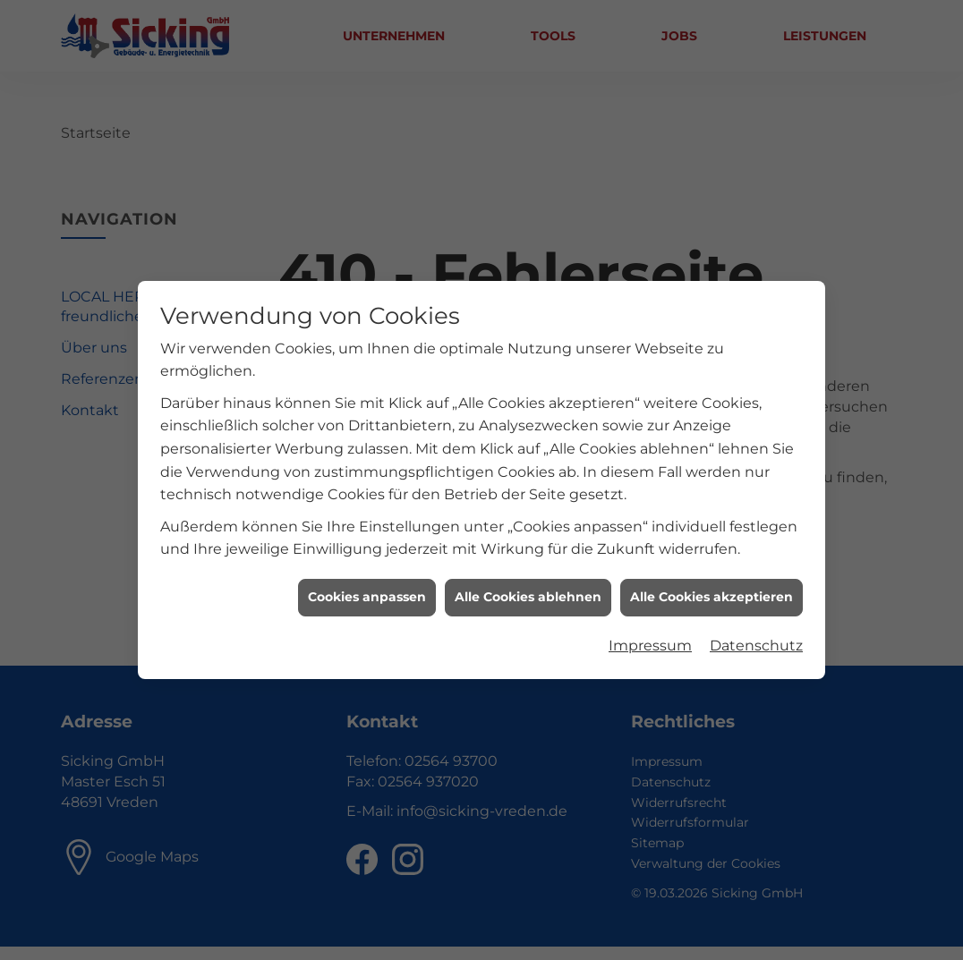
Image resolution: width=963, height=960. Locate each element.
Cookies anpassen (367, 590)
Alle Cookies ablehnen (528, 590)
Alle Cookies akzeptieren (711, 590)
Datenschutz (756, 639)
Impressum (650, 639)
